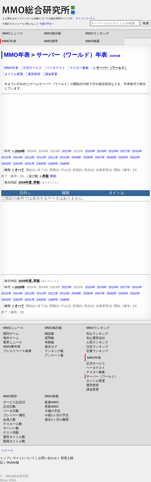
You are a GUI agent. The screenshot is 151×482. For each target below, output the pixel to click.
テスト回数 (11, 432)
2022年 (67, 151)
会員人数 (9, 419)
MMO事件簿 (11, 346)
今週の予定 (52, 411)
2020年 (90, 151)
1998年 (65, 163)
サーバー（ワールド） (102, 376)
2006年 (112, 157)
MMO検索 (93, 41)
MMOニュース (12, 33)
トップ (4, 458)
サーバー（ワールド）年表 (71, 55)
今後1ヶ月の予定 (56, 415)
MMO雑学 (51, 41)
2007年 (100, 157)
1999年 (53, 163)
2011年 (53, 157)
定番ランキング (97, 351)
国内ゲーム (11, 333)
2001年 (30, 163)
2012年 (41, 157)
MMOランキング (97, 33)
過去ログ (51, 346)
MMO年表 (9, 41)
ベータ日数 (11, 411)
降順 (53, 176)
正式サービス (32, 68)
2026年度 (115, 56)
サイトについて (24, 458)
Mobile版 (13, 462)
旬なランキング (97, 333)
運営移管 (34, 74)
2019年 (102, 151)
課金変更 (51, 74)
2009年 (77, 157)
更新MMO (52, 406)
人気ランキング (97, 342)
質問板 (49, 338)
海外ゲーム (11, 338)
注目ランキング (97, 346)
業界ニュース (12, 342)
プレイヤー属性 (14, 415)
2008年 (88, 157)
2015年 (6, 157)
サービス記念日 (14, 402)
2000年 (41, 163)
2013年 (30, 157)
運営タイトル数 (14, 437)
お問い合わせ (47, 458)
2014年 (18, 157)
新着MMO (52, 402)
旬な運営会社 (95, 338)
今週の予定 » (46, 23)
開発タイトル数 (14, 441)
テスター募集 (79, 68)
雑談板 (49, 333)
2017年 (125, 151)
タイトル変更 (13, 74)
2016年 (137, 151)
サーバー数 (11, 428)
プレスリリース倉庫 (17, 351)
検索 (146, 23)
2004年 (135, 157)
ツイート (7, 450)
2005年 (123, 157)
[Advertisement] (76, 238)
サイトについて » (85, 18)
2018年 (113, 151)
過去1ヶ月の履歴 (56, 419)
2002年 (18, 163)
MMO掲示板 (52, 33)
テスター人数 (12, 424)
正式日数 (9, 406)
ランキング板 (54, 351)
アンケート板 (54, 355)
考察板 (49, 342)
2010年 (65, 157)
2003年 (6, 163)
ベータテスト (55, 68)
